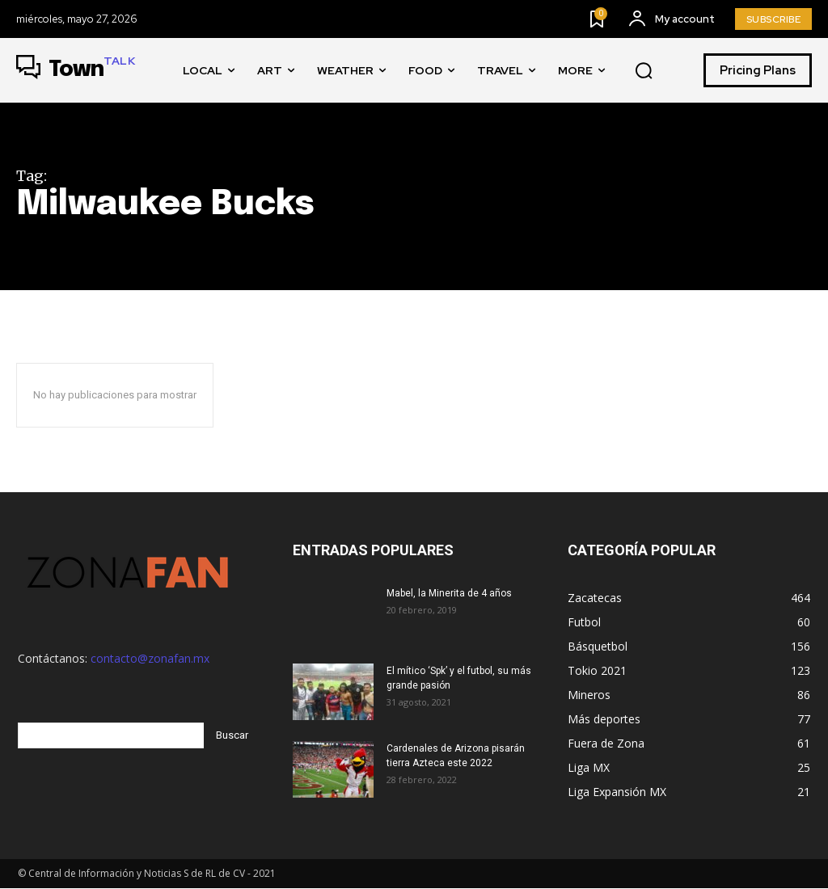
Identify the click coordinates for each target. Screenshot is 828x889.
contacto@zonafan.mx (150, 658)
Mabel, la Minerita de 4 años (449, 593)
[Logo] (75, 70)
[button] (643, 71)
